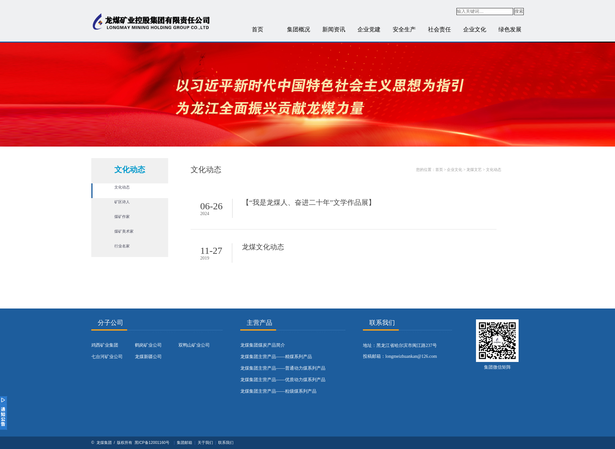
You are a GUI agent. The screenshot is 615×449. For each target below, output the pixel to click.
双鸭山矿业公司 (194, 345)
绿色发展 (509, 29)
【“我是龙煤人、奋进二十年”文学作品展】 (308, 202)
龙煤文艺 (474, 169)
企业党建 (369, 29)
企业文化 (474, 29)
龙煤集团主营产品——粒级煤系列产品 (278, 391)
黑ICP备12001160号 (152, 442)
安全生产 (404, 29)
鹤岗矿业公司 (148, 345)
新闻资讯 (333, 29)
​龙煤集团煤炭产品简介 (262, 345)
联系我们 (226, 442)
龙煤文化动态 (263, 247)
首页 (257, 29)
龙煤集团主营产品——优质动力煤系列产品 (282, 379)
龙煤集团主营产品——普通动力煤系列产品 (282, 368)
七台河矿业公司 (107, 356)
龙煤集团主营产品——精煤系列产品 (276, 356)
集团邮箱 (184, 442)
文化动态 (493, 169)
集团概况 (298, 29)
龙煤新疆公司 (148, 356)
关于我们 (205, 442)
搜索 (518, 11)
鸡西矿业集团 (104, 345)
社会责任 (439, 29)
